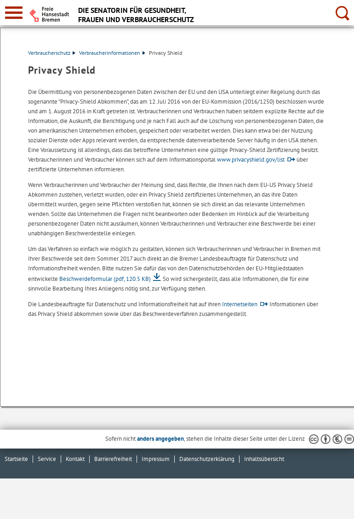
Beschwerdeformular (105, 279)
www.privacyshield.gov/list (251, 159)
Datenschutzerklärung (206, 459)
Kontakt (75, 459)
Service (47, 459)
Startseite (16, 459)
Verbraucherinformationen (112, 52)
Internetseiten (239, 304)
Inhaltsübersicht (264, 459)
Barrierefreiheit (113, 459)
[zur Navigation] (14, 12)
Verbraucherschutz (51, 52)
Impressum (156, 459)
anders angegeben (160, 439)
